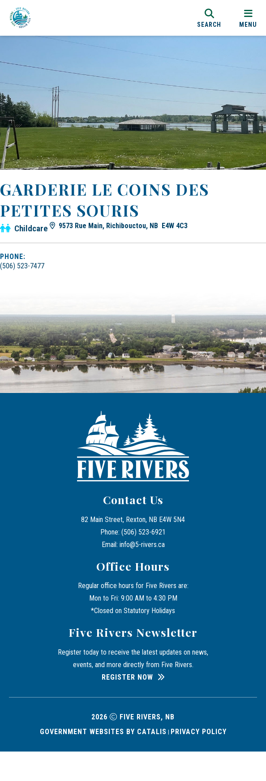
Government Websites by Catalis (103, 761)
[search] (209, 18)
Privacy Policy (199, 761)
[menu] (248, 18)
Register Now (127, 706)
